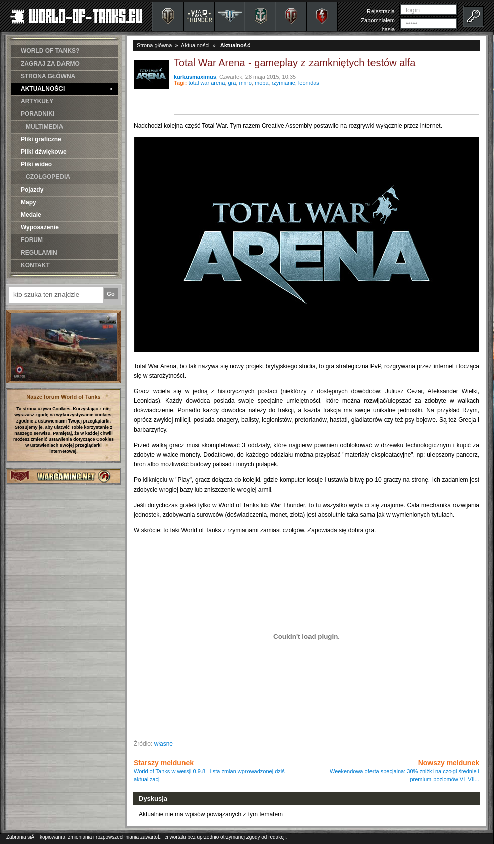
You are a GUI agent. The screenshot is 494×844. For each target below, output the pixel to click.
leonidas (308, 83)
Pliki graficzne (41, 139)
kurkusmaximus (195, 77)
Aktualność (235, 45)
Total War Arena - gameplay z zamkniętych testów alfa (294, 62)
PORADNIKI (37, 113)
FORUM (32, 240)
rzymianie (283, 83)
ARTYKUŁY (37, 101)
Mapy (28, 202)
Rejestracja (381, 11)
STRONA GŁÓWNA (48, 76)
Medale (31, 214)
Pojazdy (32, 189)
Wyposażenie (40, 227)
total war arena (207, 83)
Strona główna (154, 45)
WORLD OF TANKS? (50, 50)
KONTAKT (35, 265)
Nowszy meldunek (404, 770)
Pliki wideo (36, 164)
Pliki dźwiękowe (44, 151)
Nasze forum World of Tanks (63, 397)
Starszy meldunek (209, 770)
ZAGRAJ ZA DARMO (50, 63)
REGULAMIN (39, 252)
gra (232, 83)
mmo (245, 83)
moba (262, 83)
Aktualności (195, 45)
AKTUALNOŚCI (67, 88)
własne (163, 743)
